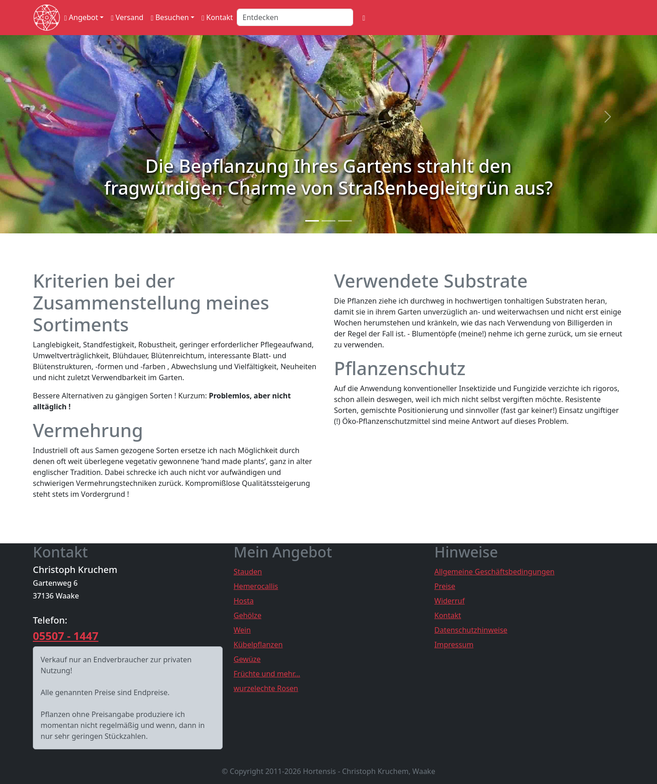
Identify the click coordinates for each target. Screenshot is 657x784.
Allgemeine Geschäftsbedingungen (494, 572)
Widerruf (449, 601)
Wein (242, 630)
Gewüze (247, 659)
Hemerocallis (256, 586)
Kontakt (217, 17)
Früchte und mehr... (267, 674)
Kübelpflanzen (258, 645)
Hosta (244, 601)
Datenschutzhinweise (470, 630)
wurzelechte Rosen (266, 688)
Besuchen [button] (169, 17)
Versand (127, 17)
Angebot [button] (81, 17)
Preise (444, 586)
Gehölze (247, 615)
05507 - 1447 (66, 635)
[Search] (295, 17)
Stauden (248, 572)
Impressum (454, 645)
